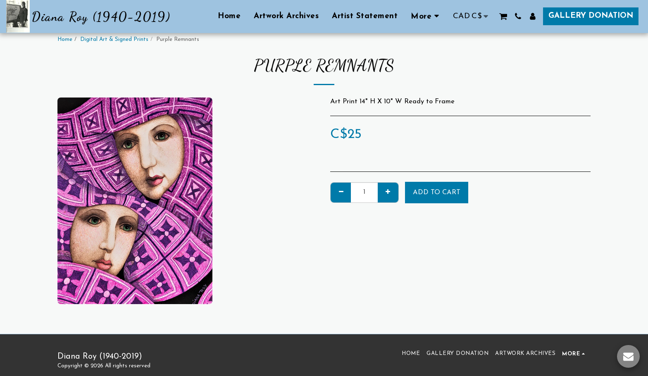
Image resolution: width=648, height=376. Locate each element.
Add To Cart (436, 192)
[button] (503, 16)
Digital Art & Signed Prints (114, 39)
